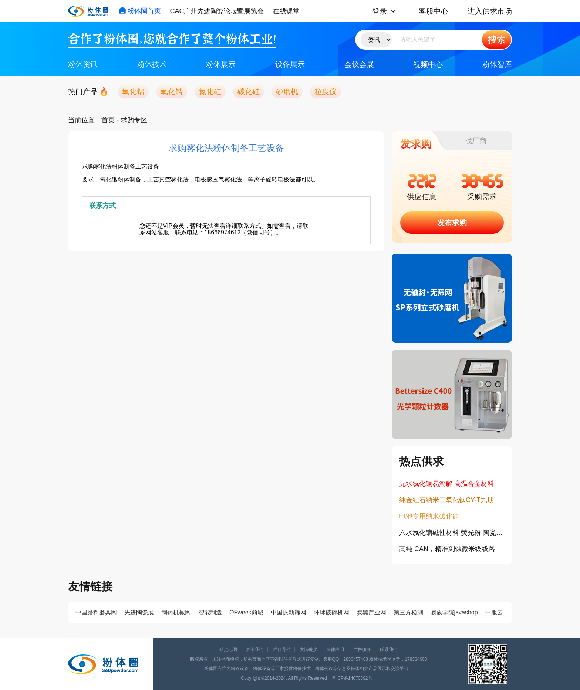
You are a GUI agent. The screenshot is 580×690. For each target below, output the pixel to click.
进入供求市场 (490, 11)
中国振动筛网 (288, 612)
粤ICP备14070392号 (352, 678)
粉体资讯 (83, 64)
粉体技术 (152, 64)
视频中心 (428, 64)
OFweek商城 (246, 612)
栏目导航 (282, 649)
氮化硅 (210, 91)
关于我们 (255, 649)
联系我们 (389, 649)
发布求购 (452, 223)
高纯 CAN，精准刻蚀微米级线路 (447, 549)
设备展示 (290, 64)
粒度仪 (325, 91)
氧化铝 (133, 91)
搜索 (497, 39)
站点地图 (228, 649)
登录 (379, 11)
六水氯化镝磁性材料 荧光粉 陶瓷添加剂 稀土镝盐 (452, 532)
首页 (108, 120)
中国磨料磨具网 (96, 612)
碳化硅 (248, 91)
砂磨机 (287, 91)
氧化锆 (172, 91)
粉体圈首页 (140, 10)
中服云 (494, 612)
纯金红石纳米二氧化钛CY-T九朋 (446, 500)
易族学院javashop (454, 612)
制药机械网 (176, 612)
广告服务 (362, 649)
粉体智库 (497, 64)
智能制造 (210, 612)
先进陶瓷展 (139, 612)
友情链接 (308, 649)
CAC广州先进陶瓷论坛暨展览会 (217, 11)
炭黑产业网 (371, 612)
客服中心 (433, 11)
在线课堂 (286, 11)
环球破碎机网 (331, 612)
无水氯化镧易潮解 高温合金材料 (446, 483)
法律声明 (335, 649)
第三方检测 (408, 612)
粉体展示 (221, 64)
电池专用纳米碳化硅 (429, 516)
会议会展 (359, 64)
